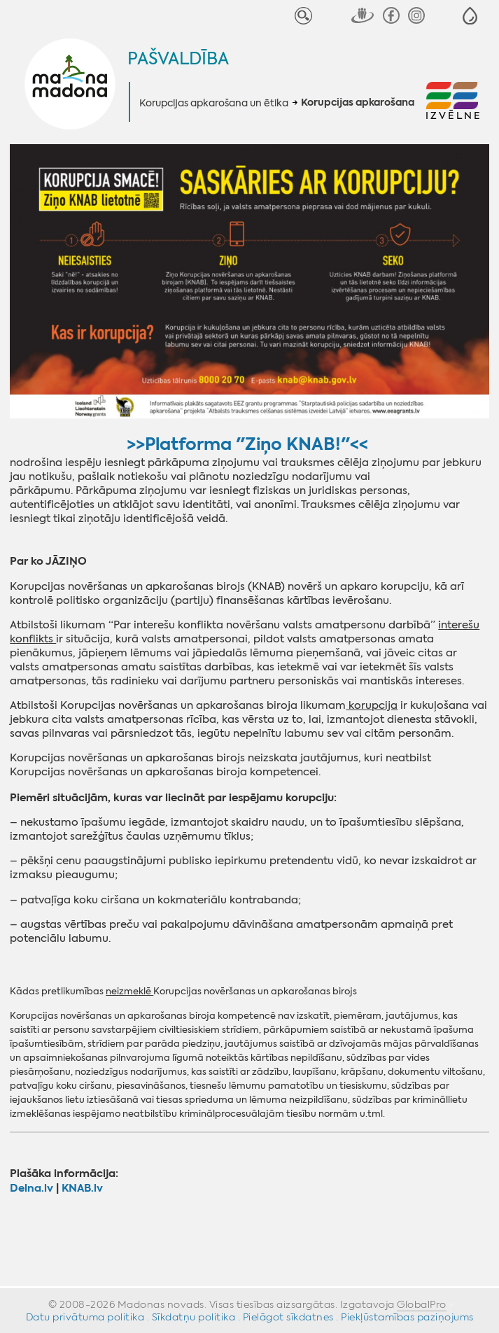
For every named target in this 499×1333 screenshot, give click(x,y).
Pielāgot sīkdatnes (288, 1317)
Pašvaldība (178, 59)
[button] (470, 15)
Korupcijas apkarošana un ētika (213, 102)
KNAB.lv (82, 1187)
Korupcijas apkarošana (357, 102)
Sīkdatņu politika (194, 1317)
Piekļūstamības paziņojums (407, 1317)
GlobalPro (422, 1304)
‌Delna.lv (31, 1187)
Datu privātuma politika (85, 1317)
